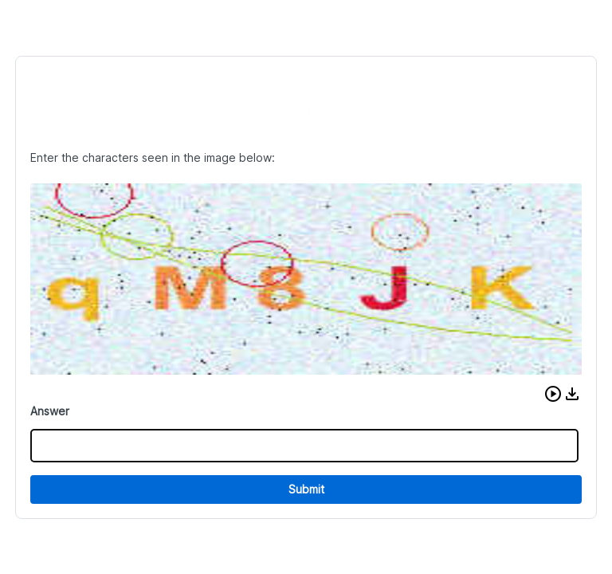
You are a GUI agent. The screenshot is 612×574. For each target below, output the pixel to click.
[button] (553, 393)
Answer (49, 411)
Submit (306, 489)
